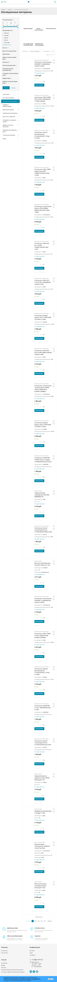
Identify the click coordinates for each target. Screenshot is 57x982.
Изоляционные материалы (10, 101)
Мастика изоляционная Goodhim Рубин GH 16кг (42, 564)
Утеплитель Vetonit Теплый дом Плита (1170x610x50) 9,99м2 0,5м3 (43, 530)
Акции (31, 953)
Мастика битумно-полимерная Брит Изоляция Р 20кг (40, 885)
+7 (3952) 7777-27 (37, 960)
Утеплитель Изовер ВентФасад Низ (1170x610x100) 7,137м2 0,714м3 (42, 671)
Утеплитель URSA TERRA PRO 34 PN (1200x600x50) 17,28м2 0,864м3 (42, 99)
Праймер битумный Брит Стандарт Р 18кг (43, 812)
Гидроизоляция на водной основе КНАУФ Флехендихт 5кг (41, 778)
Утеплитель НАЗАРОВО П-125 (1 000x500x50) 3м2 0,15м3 (42, 707)
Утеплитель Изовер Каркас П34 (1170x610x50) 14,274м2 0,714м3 (42, 424)
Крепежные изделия (8, 109)
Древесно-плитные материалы (8, 125)
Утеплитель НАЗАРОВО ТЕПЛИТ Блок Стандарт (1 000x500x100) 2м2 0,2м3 (42, 459)
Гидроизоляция (38, 491)
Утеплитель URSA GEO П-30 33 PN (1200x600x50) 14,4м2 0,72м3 (42, 282)
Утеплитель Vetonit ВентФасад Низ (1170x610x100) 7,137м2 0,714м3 (42, 135)
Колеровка (32, 955)
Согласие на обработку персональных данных (12, 972)
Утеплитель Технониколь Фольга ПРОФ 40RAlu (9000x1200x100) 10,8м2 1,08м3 (43, 209)
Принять (50, 979)
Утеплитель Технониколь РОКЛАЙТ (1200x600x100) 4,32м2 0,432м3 (43, 600)
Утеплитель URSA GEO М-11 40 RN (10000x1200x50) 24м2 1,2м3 (41, 246)
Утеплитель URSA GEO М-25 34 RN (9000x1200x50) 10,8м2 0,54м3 (43, 352)
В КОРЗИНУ (39, 85)
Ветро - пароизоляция (39, 842)
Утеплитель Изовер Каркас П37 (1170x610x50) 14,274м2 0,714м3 (42, 317)
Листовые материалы (8, 98)
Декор (4, 138)
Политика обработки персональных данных (12, 969)
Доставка (32, 950)
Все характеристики (39, 73)
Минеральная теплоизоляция (41, 60)
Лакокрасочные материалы (10, 113)
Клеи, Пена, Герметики (9, 116)
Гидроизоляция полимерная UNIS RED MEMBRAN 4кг (41, 495)
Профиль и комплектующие (7, 105)
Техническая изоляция (9, 135)
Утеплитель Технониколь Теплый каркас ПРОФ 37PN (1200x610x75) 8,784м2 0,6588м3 (43, 388)
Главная (3, 9)
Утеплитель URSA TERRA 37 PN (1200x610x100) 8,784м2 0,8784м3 (42, 635)
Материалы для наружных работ (10, 130)
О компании (4, 963)
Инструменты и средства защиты (9, 120)
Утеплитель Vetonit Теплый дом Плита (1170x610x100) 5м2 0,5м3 (42, 743)
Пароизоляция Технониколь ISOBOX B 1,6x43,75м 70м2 (42, 846)
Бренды (3, 965)
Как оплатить (4, 953)
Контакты (3, 967)
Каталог (10, 9)
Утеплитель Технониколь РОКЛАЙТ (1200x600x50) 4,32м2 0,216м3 (43, 64)
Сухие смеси (6, 94)
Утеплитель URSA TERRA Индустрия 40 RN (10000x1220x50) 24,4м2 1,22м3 (42, 172)
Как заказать (4, 950)
